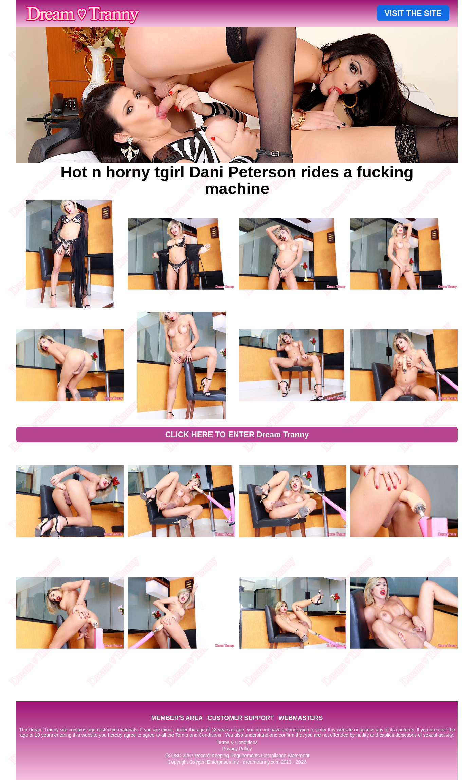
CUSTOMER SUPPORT (240, 718)
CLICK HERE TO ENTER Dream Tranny (237, 434)
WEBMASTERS (300, 718)
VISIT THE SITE (413, 13)
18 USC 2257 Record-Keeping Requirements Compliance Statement (237, 755)
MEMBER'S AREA (177, 718)
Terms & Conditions (236, 742)
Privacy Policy (237, 748)
